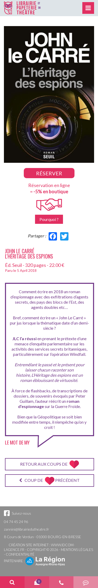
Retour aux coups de (49, 464)
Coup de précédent (49, 481)
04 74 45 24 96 (16, 521)
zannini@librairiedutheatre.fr (26, 529)
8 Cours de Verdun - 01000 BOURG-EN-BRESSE (42, 537)
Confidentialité (20, 554)
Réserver (49, 173)
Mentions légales (77, 550)
